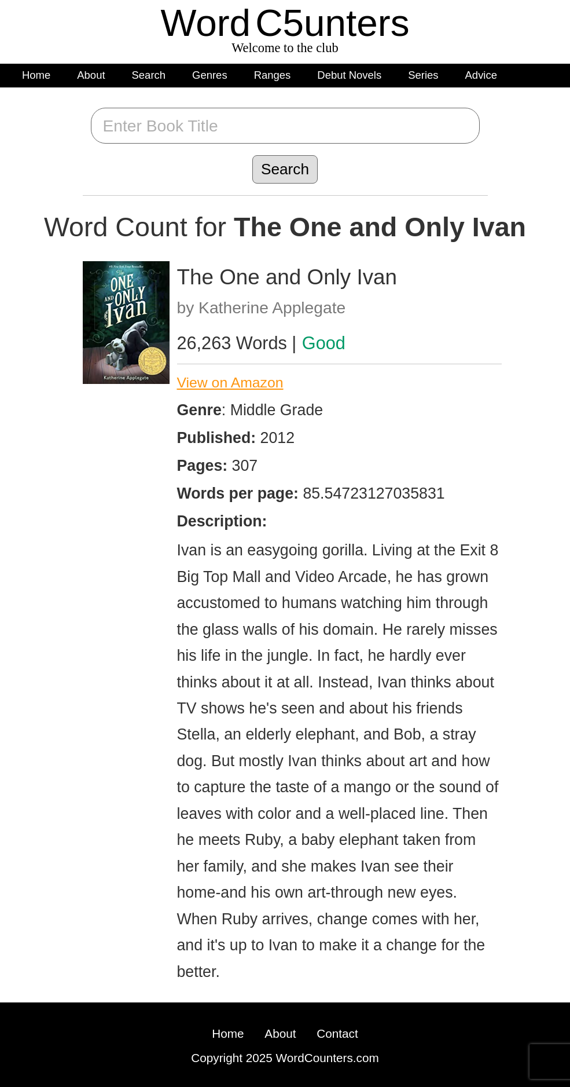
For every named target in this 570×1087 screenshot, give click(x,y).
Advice (481, 75)
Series (423, 75)
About (91, 75)
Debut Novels (349, 75)
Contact (337, 1033)
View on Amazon (230, 382)
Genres (209, 75)
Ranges (272, 75)
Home (36, 75)
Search (149, 75)
